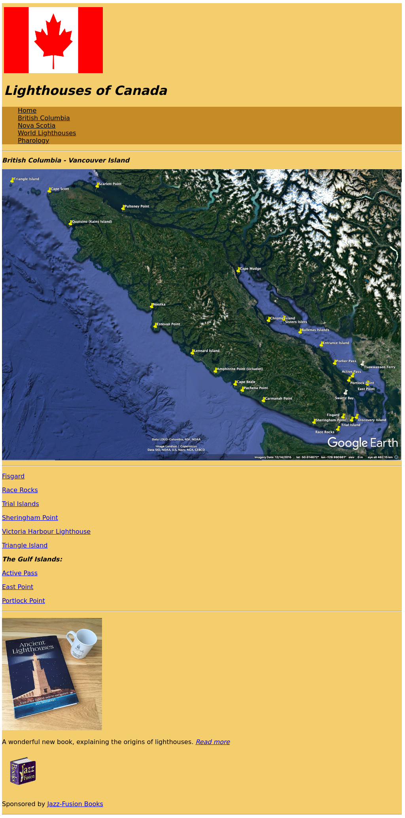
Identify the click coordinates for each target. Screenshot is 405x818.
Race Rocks (20, 490)
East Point (17, 587)
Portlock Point (23, 601)
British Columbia (44, 118)
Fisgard (13, 476)
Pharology (33, 140)
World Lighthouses (47, 133)
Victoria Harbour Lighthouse (46, 531)
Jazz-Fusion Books (75, 804)
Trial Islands (20, 504)
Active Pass (20, 573)
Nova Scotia (36, 125)
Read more (212, 742)
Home (27, 110)
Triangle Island (25, 545)
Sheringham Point (30, 517)
